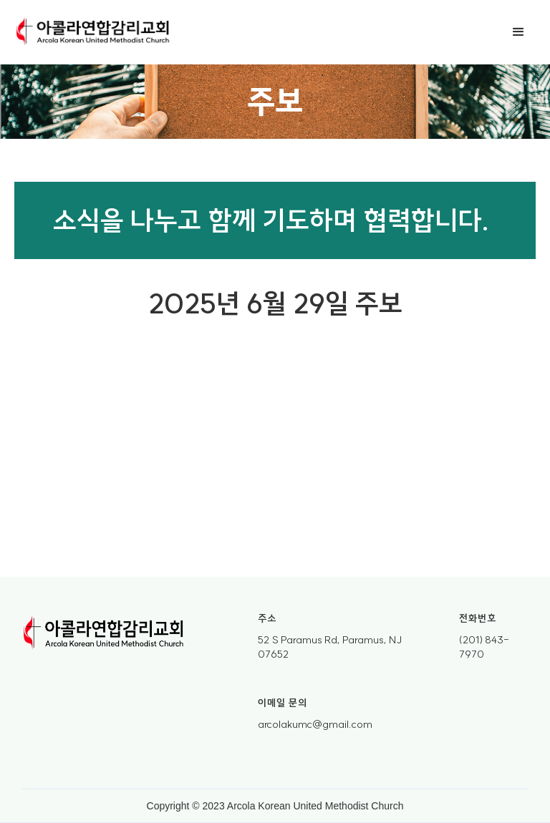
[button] (518, 32)
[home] (93, 32)
